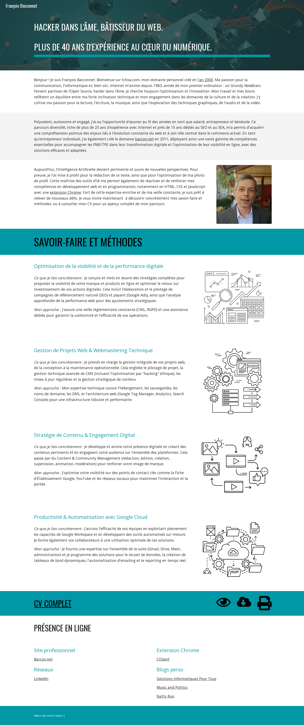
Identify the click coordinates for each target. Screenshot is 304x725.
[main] (151, 35)
